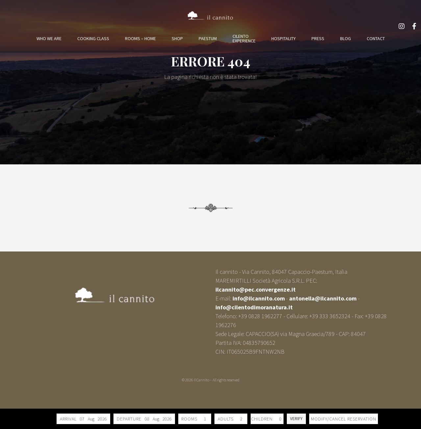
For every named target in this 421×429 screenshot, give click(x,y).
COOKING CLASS (93, 38)
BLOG (345, 38)
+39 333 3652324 (329, 316)
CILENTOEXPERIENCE (244, 38)
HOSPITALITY (283, 38)
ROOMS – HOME (140, 38)
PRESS (317, 38)
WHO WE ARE (49, 38)
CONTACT (376, 38)
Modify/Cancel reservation (343, 419)
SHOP (177, 38)
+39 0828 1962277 (260, 316)
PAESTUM (208, 38)
